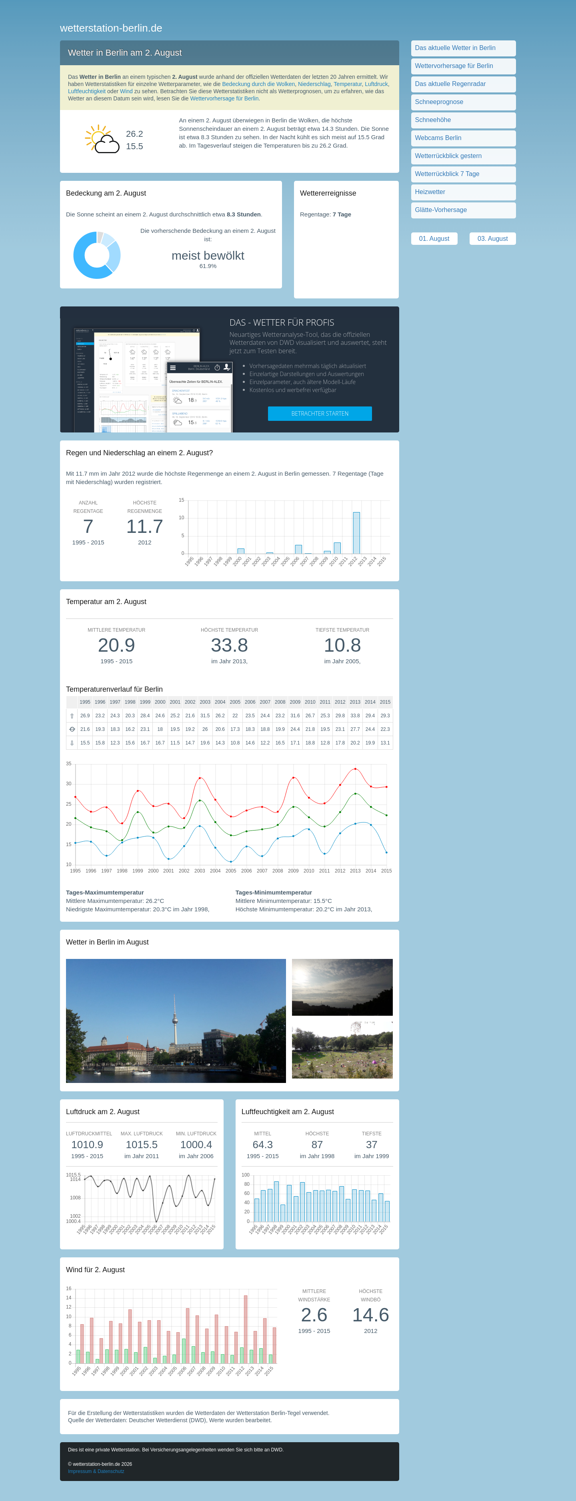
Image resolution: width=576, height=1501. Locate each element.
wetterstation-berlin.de (111, 28)
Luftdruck (376, 84)
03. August (493, 238)
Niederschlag (314, 84)
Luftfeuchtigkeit (87, 91)
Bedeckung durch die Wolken (258, 84)
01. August (434, 238)
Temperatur (348, 84)
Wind (126, 91)
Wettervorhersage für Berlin (224, 98)
